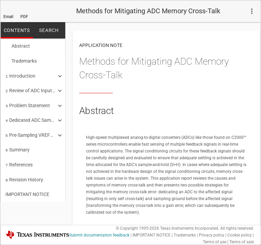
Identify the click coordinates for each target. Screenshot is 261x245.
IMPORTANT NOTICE (27, 187)
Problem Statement (27, 102)
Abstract (17, 46)
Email (8, 16)
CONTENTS (17, 30)
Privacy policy (211, 235)
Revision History (24, 173)
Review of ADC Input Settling (30, 88)
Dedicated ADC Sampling (30, 116)
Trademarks (21, 60)
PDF (24, 16)
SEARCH (49, 30)
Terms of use (214, 242)
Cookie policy (239, 235)
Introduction (20, 74)
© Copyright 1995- (137, 228)
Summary (17, 145)
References (19, 159)
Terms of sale (241, 242)
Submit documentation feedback (99, 235)
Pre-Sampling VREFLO (30, 131)
